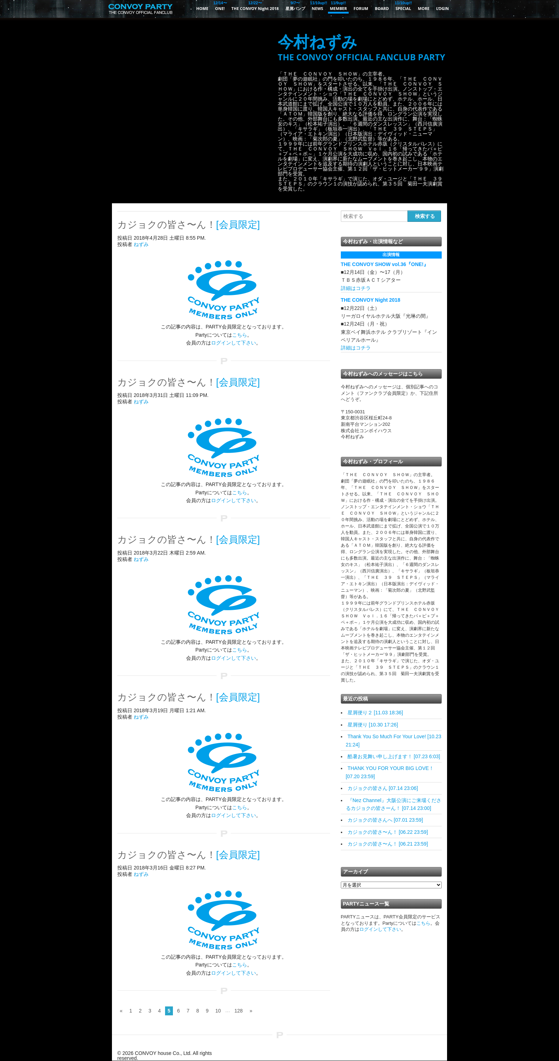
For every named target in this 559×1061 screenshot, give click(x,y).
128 (239, 1011)
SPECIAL (403, 5)
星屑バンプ (295, 5)
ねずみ (141, 244)
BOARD (382, 8)
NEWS (317, 5)
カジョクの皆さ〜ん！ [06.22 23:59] (388, 832)
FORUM (361, 8)
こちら (239, 335)
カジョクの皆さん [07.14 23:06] (383, 788)
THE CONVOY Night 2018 (255, 5)
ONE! (219, 5)
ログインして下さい (233, 343)
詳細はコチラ (356, 288)
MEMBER (338, 5)
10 (218, 1011)
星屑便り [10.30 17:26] (373, 725)
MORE (424, 8)
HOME (202, 8)
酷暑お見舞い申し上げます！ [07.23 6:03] (394, 756)
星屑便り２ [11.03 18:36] (375, 712)
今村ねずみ (361, 48)
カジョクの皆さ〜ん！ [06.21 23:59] (388, 844)
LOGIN (442, 8)
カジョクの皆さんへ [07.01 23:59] (385, 820)
